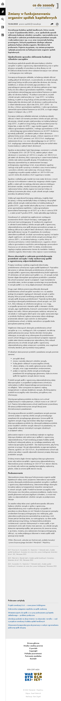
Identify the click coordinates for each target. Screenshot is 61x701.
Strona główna (33, 643)
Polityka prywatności (33, 653)
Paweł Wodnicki (36, 693)
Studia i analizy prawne (33, 646)
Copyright (33, 651)
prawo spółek (25, 24)
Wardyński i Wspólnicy (36, 690)
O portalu (33, 648)
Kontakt (33, 658)
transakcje (36, 24)
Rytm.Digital (37, 696)
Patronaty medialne (33, 656)
